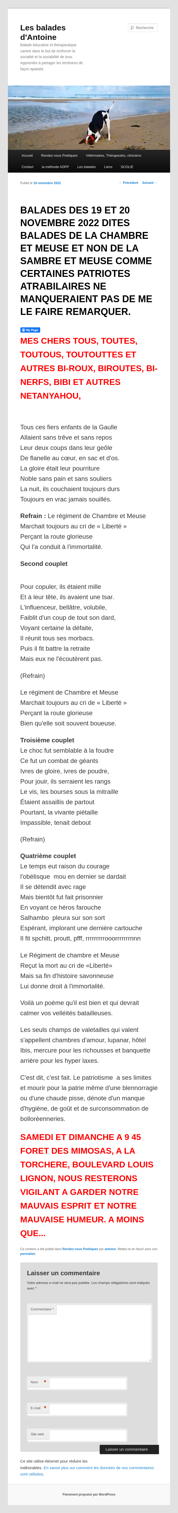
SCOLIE (127, 167)
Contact (28, 167)
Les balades (86, 167)
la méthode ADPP (55, 167)
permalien (27, 1254)
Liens (108, 167)
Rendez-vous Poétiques (59, 155)
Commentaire (42, 1309)
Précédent (128, 183)
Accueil (27, 155)
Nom (38, 1382)
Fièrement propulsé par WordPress (89, 1494)
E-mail (38, 1408)
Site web (37, 1434)
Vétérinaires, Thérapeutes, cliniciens (113, 155)
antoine (110, 1249)
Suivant (150, 183)
